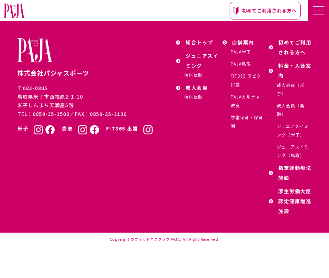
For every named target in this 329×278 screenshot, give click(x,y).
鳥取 (67, 128)
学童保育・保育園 (247, 121)
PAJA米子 (241, 52)
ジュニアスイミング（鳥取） (293, 151)
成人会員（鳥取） (291, 109)
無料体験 (193, 75)
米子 (22, 128)
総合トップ (194, 42)
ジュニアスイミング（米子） (293, 130)
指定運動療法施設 (290, 172)
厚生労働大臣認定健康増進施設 (290, 201)
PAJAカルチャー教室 (248, 101)
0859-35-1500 (51, 113)
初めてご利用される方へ (265, 11)
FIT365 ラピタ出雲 (246, 80)
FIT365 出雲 (122, 128)
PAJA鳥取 (241, 64)
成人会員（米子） (291, 89)
